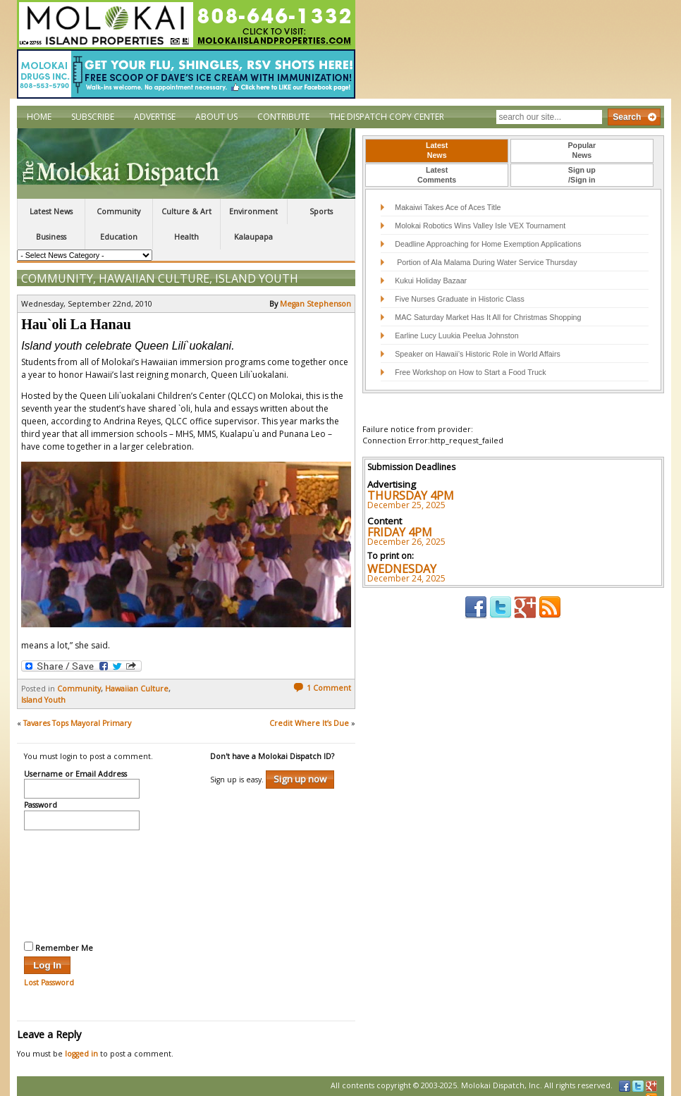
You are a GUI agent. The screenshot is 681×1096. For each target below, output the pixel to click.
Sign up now (300, 767)
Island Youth (256, 267)
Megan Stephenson (315, 292)
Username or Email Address (75, 763)
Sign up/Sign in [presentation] (582, 175)
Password (40, 794)
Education (118, 237)
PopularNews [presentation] (582, 150)
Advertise (155, 117)
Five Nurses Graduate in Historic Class (459, 299)
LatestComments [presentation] (436, 175)
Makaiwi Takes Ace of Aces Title (448, 207)
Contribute (283, 117)
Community (118, 211)
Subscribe (92, 117)
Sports (321, 211)
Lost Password (49, 971)
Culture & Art (186, 211)
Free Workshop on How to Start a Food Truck (470, 372)
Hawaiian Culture (154, 267)
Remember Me (58, 936)
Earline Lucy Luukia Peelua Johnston (456, 335)
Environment (253, 211)
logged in (81, 1042)
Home (39, 117)
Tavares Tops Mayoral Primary (77, 712)
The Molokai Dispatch (186, 163)
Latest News (51, 211)
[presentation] (82, 872)
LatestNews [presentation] (437, 150)
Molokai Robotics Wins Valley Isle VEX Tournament (480, 225)
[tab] (437, 151)
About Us (216, 117)
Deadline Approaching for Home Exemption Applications (488, 244)
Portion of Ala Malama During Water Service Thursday (486, 262)
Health (186, 237)
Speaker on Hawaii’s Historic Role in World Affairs (477, 354)
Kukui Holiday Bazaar (431, 280)
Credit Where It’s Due (309, 712)
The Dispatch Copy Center (386, 117)
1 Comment (322, 677)
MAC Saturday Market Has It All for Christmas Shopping (488, 317)
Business (51, 237)
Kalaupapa (253, 237)
